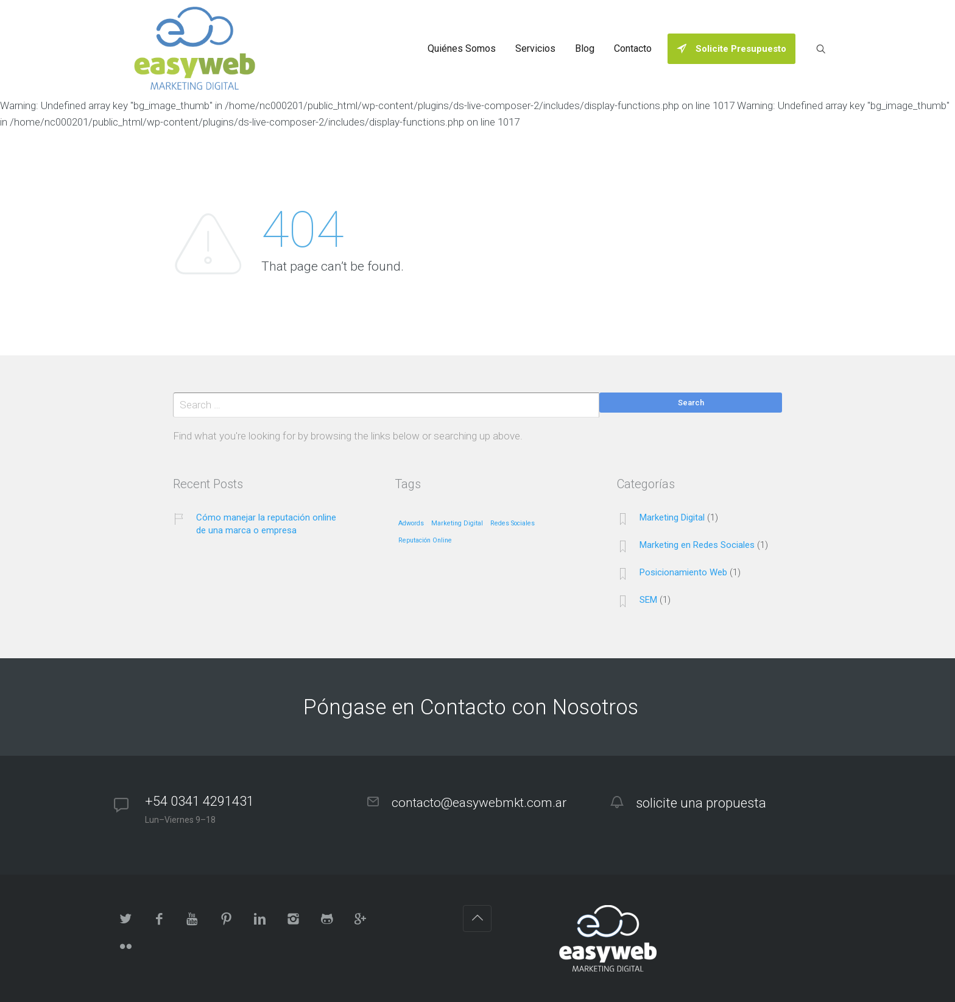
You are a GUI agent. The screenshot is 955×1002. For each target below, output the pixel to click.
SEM (648, 599)
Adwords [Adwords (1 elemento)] (411, 523)
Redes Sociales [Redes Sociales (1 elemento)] (512, 523)
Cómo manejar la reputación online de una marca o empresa (266, 524)
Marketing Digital (672, 517)
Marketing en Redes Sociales (697, 544)
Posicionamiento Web (683, 572)
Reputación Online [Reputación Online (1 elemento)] (425, 540)
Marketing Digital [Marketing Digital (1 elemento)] (457, 523)
